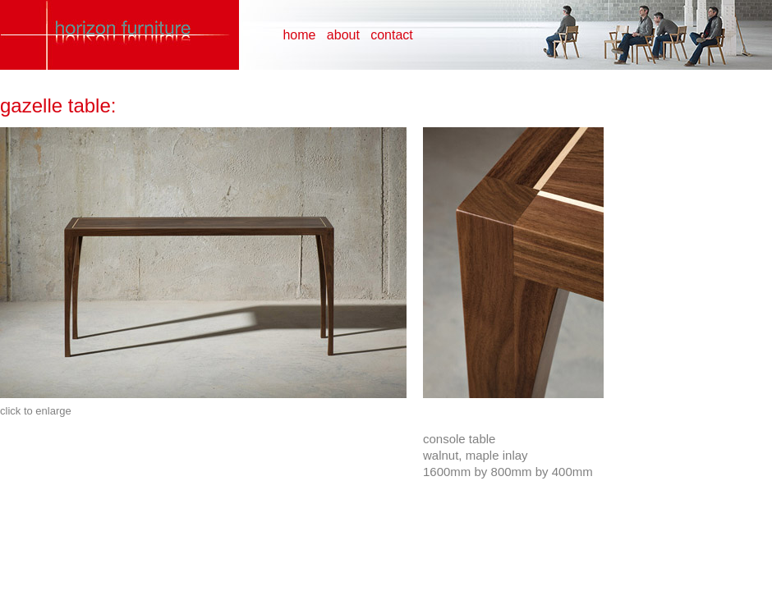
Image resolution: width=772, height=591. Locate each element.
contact (391, 35)
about (343, 35)
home (299, 35)
